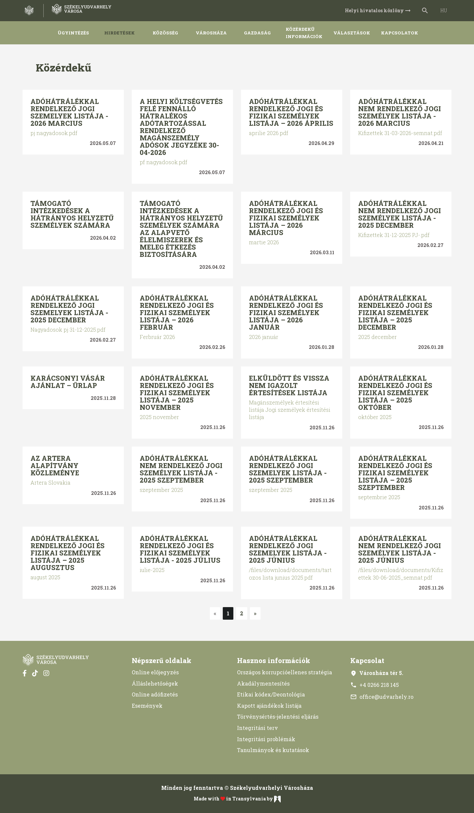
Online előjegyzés (155, 672)
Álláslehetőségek (155, 683)
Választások (351, 33)
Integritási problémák (266, 739)
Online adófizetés (155, 694)
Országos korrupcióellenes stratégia (284, 672)
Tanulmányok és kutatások (273, 749)
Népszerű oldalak (161, 660)
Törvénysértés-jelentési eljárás (277, 716)
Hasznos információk (273, 660)
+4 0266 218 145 (374, 684)
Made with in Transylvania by (237, 799)
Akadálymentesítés (263, 683)
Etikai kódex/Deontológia (271, 694)
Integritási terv (257, 727)
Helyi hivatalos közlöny (378, 11)
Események (147, 705)
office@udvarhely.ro (381, 696)
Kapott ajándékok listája (269, 705)
